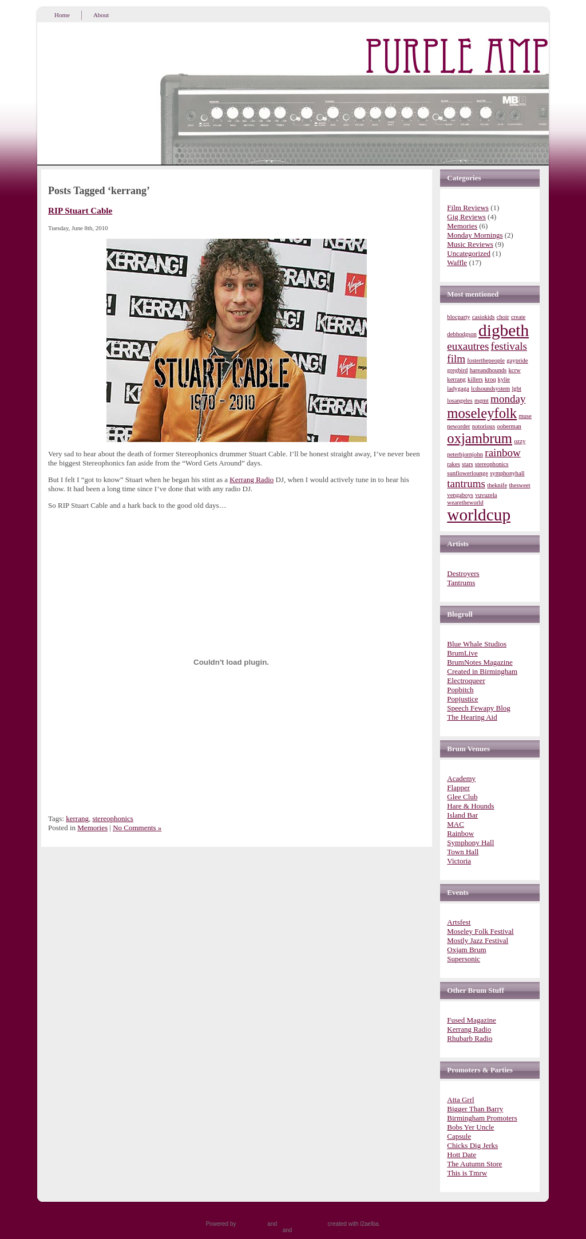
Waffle (457, 262)
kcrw (514, 370)
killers (475, 379)
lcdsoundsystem (490, 388)
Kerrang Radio (251, 479)
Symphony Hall (470, 842)
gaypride (517, 360)
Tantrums (461, 582)
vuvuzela (486, 495)
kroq (490, 379)
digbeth (503, 330)
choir (503, 317)
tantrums (466, 484)
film (456, 359)
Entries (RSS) (263, 1230)
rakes (453, 464)
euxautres (468, 346)
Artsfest (458, 922)
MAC (455, 824)
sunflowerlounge (467, 473)
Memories (92, 827)
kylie (504, 379)
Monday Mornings (474, 235)
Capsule (459, 1136)
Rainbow (460, 833)
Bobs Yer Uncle (470, 1127)
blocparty (458, 317)
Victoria (459, 861)
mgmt (481, 400)
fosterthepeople (486, 360)
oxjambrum (479, 438)
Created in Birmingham (482, 671)
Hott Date (461, 1154)
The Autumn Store (474, 1163)
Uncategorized (468, 253)
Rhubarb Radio (469, 1038)
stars (467, 464)
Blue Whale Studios (476, 644)
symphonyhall (507, 473)
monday (507, 399)
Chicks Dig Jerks (472, 1145)
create (518, 317)
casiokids (483, 317)
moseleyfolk (482, 413)
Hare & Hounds (470, 806)
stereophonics (112, 818)
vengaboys (460, 495)
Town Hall (462, 851)
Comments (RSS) (316, 1230)
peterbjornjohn (465, 454)
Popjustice (462, 699)
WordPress (251, 1224)
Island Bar (462, 815)
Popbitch (460, 689)
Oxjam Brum (466, 949)
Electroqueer (466, 680)
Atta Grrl (460, 1099)
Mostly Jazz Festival (477, 940)
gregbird (457, 370)
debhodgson (462, 334)
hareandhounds (488, 370)
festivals (509, 346)
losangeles (459, 400)
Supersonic (463, 958)
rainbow (502, 453)
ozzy (519, 441)
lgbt (516, 388)
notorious (483, 426)
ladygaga (458, 388)
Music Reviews (470, 244)
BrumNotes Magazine (479, 662)
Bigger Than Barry (475, 1108)
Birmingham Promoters (482, 1118)
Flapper (458, 787)
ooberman (509, 426)
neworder (458, 426)
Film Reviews (468, 207)
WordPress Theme (302, 1224)
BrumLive (462, 653)
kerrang (77, 818)
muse (525, 416)
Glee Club (462, 796)
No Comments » (137, 827)
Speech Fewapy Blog (478, 708)
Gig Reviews (466, 216)
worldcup (478, 515)
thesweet (519, 485)
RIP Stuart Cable (80, 210)
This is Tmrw (467, 1173)
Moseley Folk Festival (480, 931)
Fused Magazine (471, 1020)
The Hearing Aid (472, 717)
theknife (497, 485)
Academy (461, 778)
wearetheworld (465, 502)
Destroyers (463, 573)
